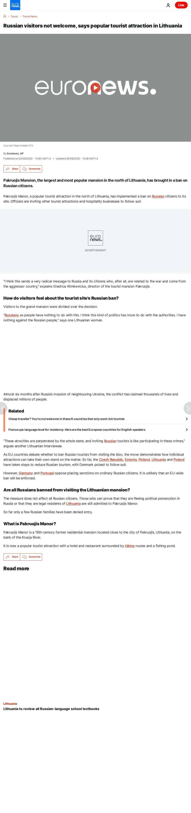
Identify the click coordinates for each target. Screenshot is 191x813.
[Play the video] (95, 88)
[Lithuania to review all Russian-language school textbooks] (95, 709)
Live (181, 5)
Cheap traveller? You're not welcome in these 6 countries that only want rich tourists (66, 419)
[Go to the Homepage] (15, 5)
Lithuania (10, 703)
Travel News (30, 16)
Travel (14, 16)
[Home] (4, 16)
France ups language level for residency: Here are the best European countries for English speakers (76, 429)
